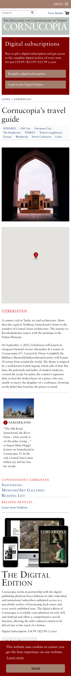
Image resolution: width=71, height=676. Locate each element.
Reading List (13, 495)
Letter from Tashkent (14, 507)
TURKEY (29, 132)
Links (58, 136)
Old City (25, 128)
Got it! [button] (35, 668)
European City (42, 128)
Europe (7, 136)
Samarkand (20, 422)
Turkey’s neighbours (50, 132)
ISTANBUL (9, 128)
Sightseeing (12, 484)
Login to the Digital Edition (25, 84)
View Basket (55, 13)
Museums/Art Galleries (23, 490)
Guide (6, 99)
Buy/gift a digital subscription (26, 73)
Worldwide (22, 136)
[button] (36, 258)
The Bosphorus (11, 132)
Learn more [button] (15, 658)
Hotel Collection (41, 136)
